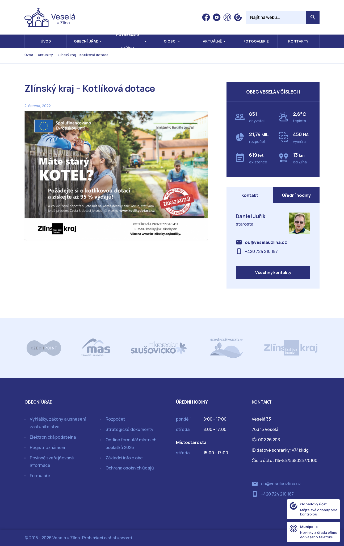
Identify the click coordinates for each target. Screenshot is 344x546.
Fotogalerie (256, 41)
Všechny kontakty (273, 272)
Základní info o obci (125, 458)
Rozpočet (115, 419)
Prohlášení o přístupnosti (107, 538)
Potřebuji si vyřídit (128, 41)
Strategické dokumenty (129, 429)
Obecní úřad (86, 41)
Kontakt (249, 195)
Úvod (46, 41)
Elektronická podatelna (53, 437)
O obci (170, 41)
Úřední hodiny (296, 195)
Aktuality (45, 54)
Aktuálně (212, 41)
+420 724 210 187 (261, 251)
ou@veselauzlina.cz (266, 242)
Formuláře (40, 476)
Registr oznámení (47, 447)
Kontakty (298, 41)
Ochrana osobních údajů (130, 468)
